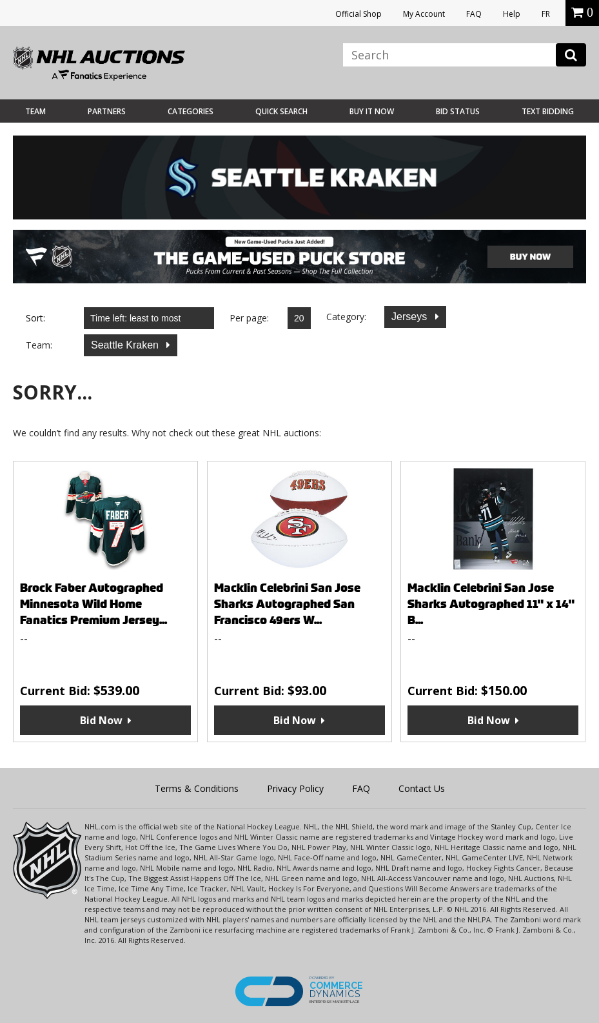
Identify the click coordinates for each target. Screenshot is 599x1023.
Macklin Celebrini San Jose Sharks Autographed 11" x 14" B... (491, 604)
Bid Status (458, 111)
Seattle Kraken (126, 344)
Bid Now (101, 720)
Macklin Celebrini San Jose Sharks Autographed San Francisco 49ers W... (287, 604)
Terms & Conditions (197, 788)
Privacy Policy (295, 788)
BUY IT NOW (371, 111)
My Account (424, 13)
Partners (107, 111)
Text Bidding (548, 111)
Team (35, 111)
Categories (190, 111)
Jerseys (410, 316)
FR (546, 13)
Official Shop (358, 13)
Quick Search (281, 111)
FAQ (474, 13)
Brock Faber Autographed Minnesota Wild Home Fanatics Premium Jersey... (93, 604)
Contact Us (421, 788)
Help (511, 13)
